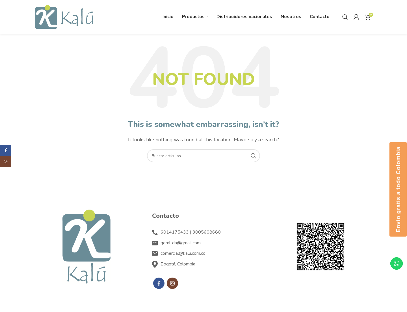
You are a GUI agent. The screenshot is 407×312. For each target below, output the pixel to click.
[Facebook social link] (158, 283)
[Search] (345, 17)
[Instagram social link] (172, 283)
